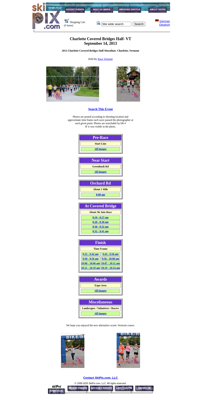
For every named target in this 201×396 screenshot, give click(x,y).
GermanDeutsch (164, 23)
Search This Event (100, 109)
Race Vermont (105, 59)
